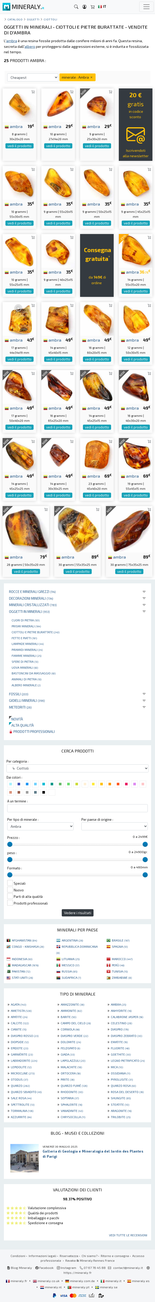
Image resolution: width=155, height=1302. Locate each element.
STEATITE (120, 1104)
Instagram (66, 1267)
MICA (117, 1067)
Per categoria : (17, 761)
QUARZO (20, 1085)
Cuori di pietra (26, 620)
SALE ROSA (21, 1098)
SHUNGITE (121, 1098)
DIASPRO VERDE (74, 1035)
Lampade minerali (28, 643)
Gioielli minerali (27, 700)
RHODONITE (72, 1092)
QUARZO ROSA (123, 1085)
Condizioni (18, 1256)
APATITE (19, 1017)
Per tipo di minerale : (22, 819)
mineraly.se (106, 1287)
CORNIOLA (70, 1029)
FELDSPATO (70, 1048)
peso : (12, 853)
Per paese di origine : (97, 819)
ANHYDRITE (121, 1010)
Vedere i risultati (77, 912)
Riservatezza (69, 1256)
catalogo (14, 19)
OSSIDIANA (120, 1073)
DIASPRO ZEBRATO (126, 1035)
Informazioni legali (42, 1256)
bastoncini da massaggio (34, 673)
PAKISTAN (21, 971)
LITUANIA (71, 959)
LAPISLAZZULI (73, 1060)
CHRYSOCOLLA (73, 1117)
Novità (16, 719)
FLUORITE (120, 1048)
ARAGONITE (121, 1110)
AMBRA (118, 1004)
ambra (13, 126)
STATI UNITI (22, 977)
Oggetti (33, 19)
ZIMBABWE (122, 977)
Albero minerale (26, 685)
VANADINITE (72, 1110)
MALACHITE (71, 1067)
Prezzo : (13, 838)
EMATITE (119, 1042)
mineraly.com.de (80, 1281)
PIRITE (67, 1079)
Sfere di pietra (25, 661)
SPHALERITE (71, 1104)
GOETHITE (121, 1054)
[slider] (9, 844)
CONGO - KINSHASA (28, 946)
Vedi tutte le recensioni (128, 1235)
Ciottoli (50, 19)
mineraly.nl (51, 1287)
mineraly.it (111, 1281)
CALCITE (20, 1023)
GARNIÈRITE (22, 1054)
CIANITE (18, 1029)
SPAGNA (120, 946)
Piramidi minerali (27, 649)
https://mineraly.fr (78, 1272)
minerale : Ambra (77, 77)
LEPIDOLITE (21, 1067)
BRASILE (120, 940)
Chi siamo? (89, 1256)
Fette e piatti (24, 638)
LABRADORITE (24, 1060)
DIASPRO (120, 1029)
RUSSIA (69, 971)
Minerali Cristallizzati (33, 605)
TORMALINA (22, 1110)
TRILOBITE (120, 1117)
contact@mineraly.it (128, 1267)
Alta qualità (21, 725)
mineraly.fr (17, 1281)
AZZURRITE (21, 1117)
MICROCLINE (23, 1073)
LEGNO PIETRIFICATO (128, 1060)
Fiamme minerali (26, 655)
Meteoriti (20, 707)
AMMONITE (71, 1010)
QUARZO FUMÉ (74, 1085)
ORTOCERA (71, 1073)
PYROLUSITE (122, 1079)
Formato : (14, 868)
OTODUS (19, 1079)
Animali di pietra (26, 679)
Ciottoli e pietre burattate (35, 632)
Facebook (44, 1267)
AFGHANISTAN (24, 940)
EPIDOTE (19, 1048)
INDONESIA (22, 959)
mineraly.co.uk (46, 1281)
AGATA (18, 1004)
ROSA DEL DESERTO (127, 1092)
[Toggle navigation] (146, 7)
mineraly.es (138, 1281)
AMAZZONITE (72, 1004)
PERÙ (118, 965)
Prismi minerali (26, 626)
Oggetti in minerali (29, 611)
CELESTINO (121, 1023)
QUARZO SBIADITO (26, 1092)
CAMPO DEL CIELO (76, 1023)
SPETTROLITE (22, 1104)
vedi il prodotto (19, 146)
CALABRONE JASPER (127, 1017)
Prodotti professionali (32, 731)
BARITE (68, 1017)
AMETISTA (21, 1010)
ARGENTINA (72, 940)
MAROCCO (122, 959)
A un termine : (17, 801)
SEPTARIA (70, 1098)
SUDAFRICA (71, 977)
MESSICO (70, 965)
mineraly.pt (78, 1287)
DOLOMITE (71, 1042)
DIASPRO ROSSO (24, 1035)
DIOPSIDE (20, 1042)
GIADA (68, 1054)
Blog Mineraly (19, 1267)
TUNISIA (120, 971)
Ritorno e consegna (115, 1256)
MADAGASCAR (25, 965)
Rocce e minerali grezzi (32, 591)
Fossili (18, 694)
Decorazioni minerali (31, 598)
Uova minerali (25, 667)
